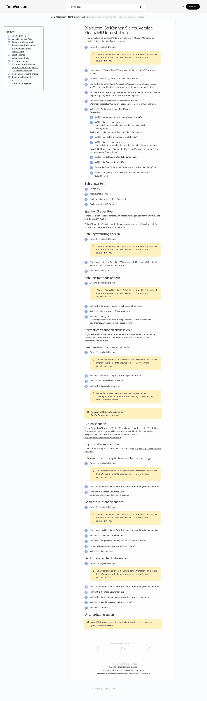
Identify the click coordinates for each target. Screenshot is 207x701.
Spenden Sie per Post (22, 39)
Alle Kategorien (58, 17)
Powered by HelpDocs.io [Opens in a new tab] (103, 689)
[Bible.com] (73, 17)
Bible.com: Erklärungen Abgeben (123, 667)
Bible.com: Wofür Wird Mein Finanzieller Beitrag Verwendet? (123, 673)
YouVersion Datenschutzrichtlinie (107, 412)
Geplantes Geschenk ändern (25, 74)
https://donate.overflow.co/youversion (102, 437)
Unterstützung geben (22, 83)
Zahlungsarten (19, 36)
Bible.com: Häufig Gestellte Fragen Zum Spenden (123, 670)
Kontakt (193, 6)
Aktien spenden (19, 61)
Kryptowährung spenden (23, 64)
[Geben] (85, 17)
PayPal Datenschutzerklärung (105, 415)
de (180, 6)
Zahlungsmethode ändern (24, 45)
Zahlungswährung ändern (24, 42)
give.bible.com (109, 47)
